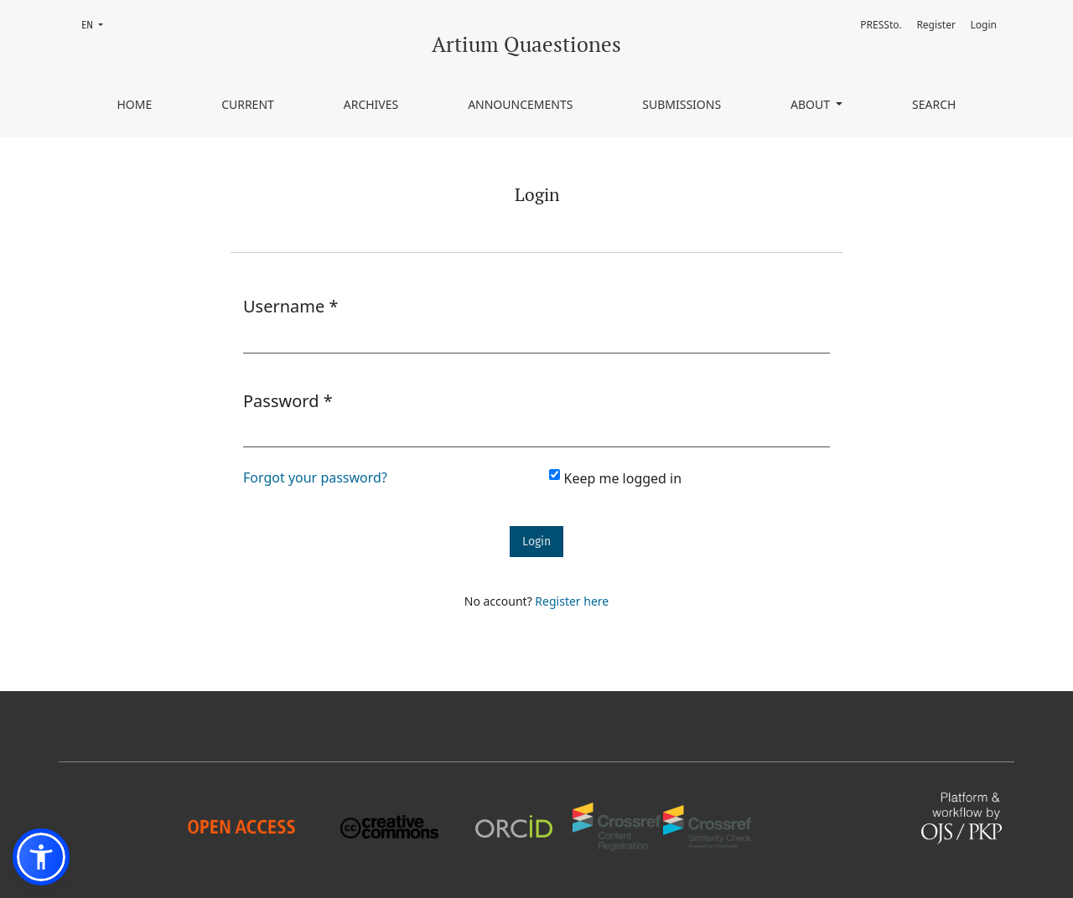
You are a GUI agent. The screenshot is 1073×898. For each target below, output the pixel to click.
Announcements (520, 104)
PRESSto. (880, 25)
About (811, 104)
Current (247, 104)
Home (134, 104)
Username (291, 305)
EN (97, 24)
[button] (41, 857)
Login (984, 25)
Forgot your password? (315, 477)
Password (288, 400)
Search (934, 104)
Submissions (681, 104)
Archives (371, 104)
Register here (572, 601)
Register (936, 25)
